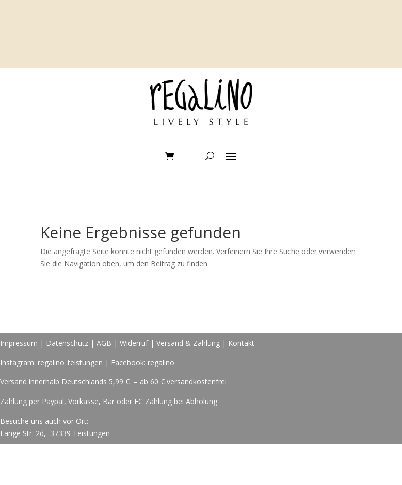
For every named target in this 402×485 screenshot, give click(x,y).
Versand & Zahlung (189, 343)
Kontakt (241, 343)
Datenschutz (67, 343)
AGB (104, 343)
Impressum (19, 343)
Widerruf (134, 343)
